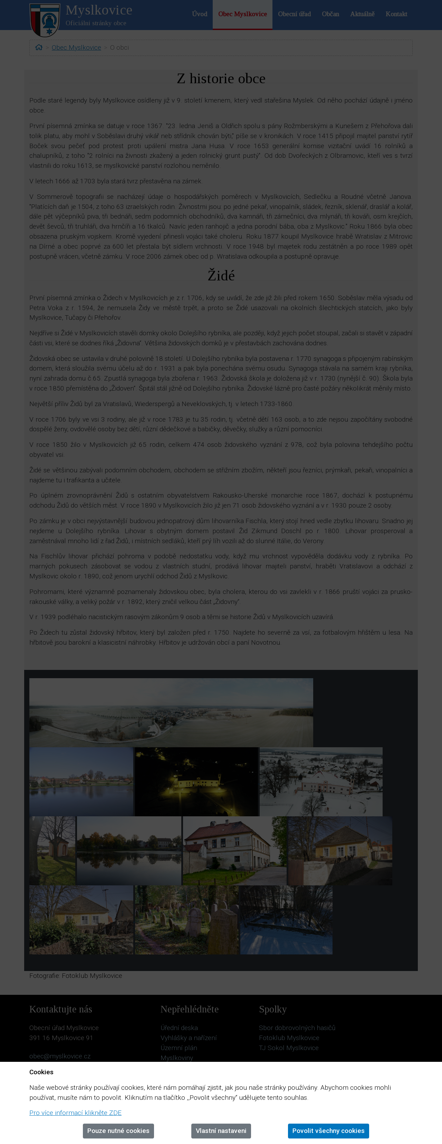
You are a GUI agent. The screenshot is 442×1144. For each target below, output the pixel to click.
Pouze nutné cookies (118, 1131)
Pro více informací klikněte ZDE (75, 1113)
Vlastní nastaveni (221, 1131)
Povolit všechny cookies (328, 1131)
